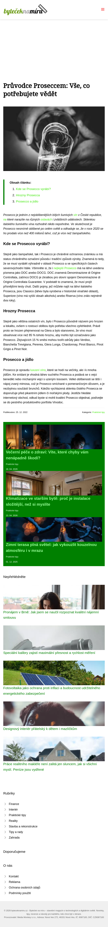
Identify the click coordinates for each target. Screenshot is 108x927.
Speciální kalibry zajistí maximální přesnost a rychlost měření (49, 653)
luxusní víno (38, 370)
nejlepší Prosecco (65, 268)
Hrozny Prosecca (28, 195)
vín (75, 215)
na (5, 219)
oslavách (46, 219)
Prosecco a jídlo (27, 201)
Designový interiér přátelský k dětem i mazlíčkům (40, 729)
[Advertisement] (54, 44)
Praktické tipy (98, 412)
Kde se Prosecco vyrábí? (33, 189)
